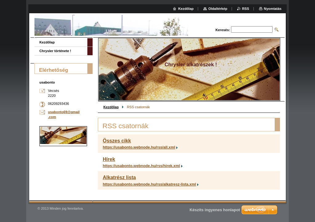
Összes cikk (117, 140)
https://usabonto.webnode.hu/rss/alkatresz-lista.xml (149, 184)
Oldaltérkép (217, 8)
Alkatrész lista (119, 177)
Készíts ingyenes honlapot (214, 210)
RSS (245, 8)
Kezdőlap (111, 107)
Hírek (109, 159)
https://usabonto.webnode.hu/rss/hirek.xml (141, 166)
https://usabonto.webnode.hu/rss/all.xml (139, 147)
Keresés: (223, 30)
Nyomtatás (272, 8)
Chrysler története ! (55, 51)
